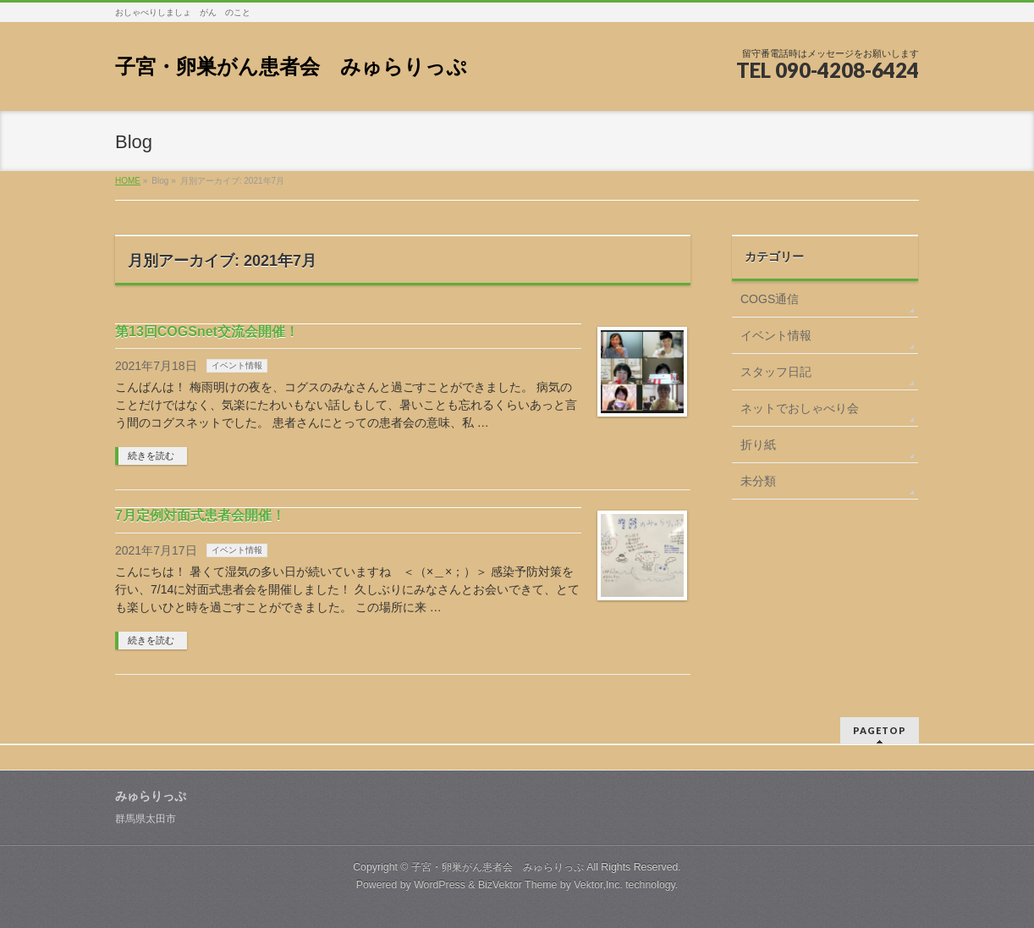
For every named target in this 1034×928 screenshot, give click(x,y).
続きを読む (151, 455)
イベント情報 (237, 365)
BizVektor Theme (518, 885)
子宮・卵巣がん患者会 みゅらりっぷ (291, 66)
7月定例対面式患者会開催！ (200, 515)
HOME (127, 180)
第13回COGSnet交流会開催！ (207, 331)
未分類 (758, 481)
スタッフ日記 (775, 371)
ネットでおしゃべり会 (799, 408)
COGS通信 (769, 299)
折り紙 (758, 444)
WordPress (439, 885)
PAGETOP (879, 730)
